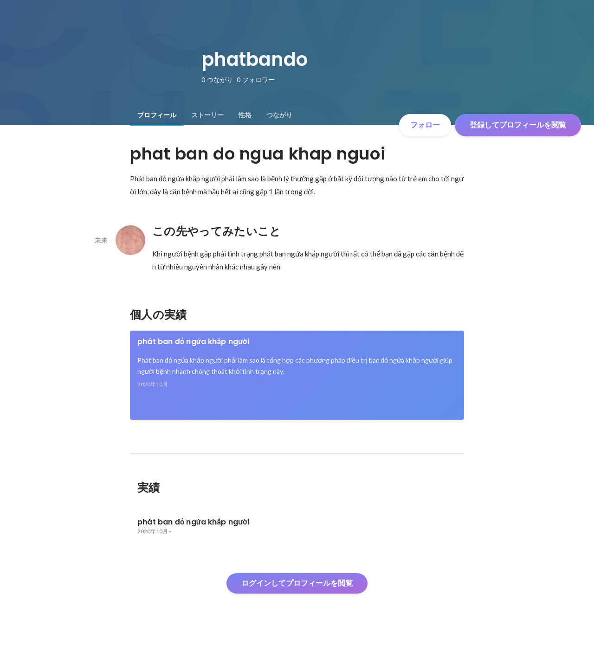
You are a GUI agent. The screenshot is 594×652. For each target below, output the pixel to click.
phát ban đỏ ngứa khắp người (193, 341)
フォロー (425, 125)
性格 (245, 115)
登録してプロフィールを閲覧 (518, 125)
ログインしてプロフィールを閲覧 (297, 583)
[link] (297, 375)
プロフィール (156, 115)
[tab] (157, 115)
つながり (279, 115)
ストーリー (207, 115)
